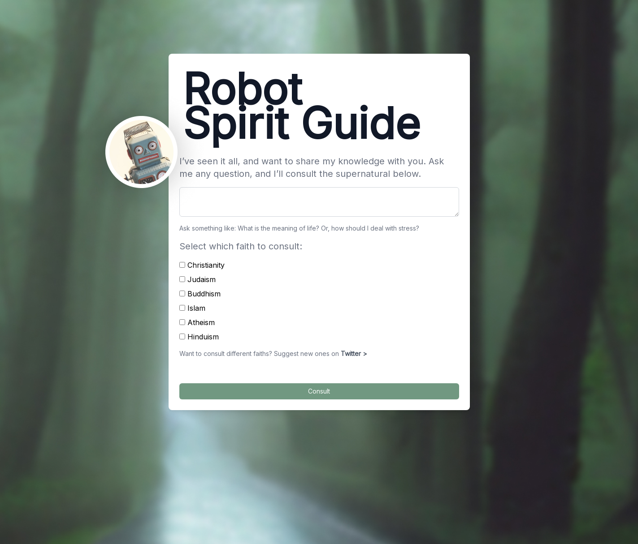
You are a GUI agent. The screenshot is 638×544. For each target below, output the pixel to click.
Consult (319, 391)
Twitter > (354, 353)
